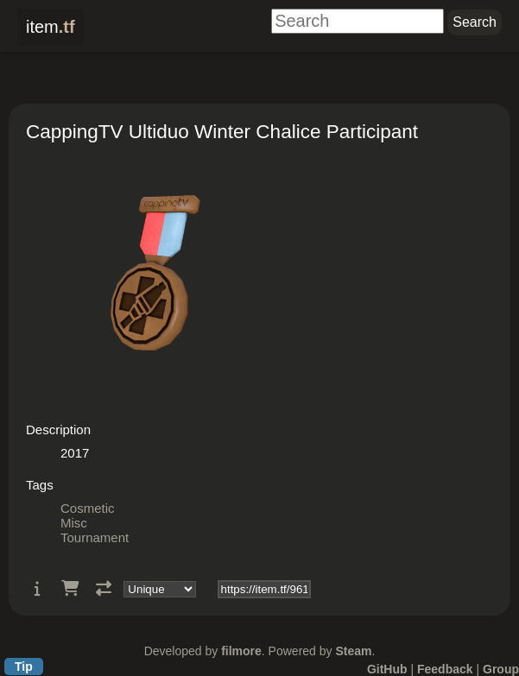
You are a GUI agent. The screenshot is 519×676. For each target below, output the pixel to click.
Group (501, 669)
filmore (241, 651)
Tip (24, 666)
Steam (353, 651)
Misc (73, 522)
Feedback (445, 669)
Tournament (94, 537)
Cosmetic (87, 508)
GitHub (387, 669)
